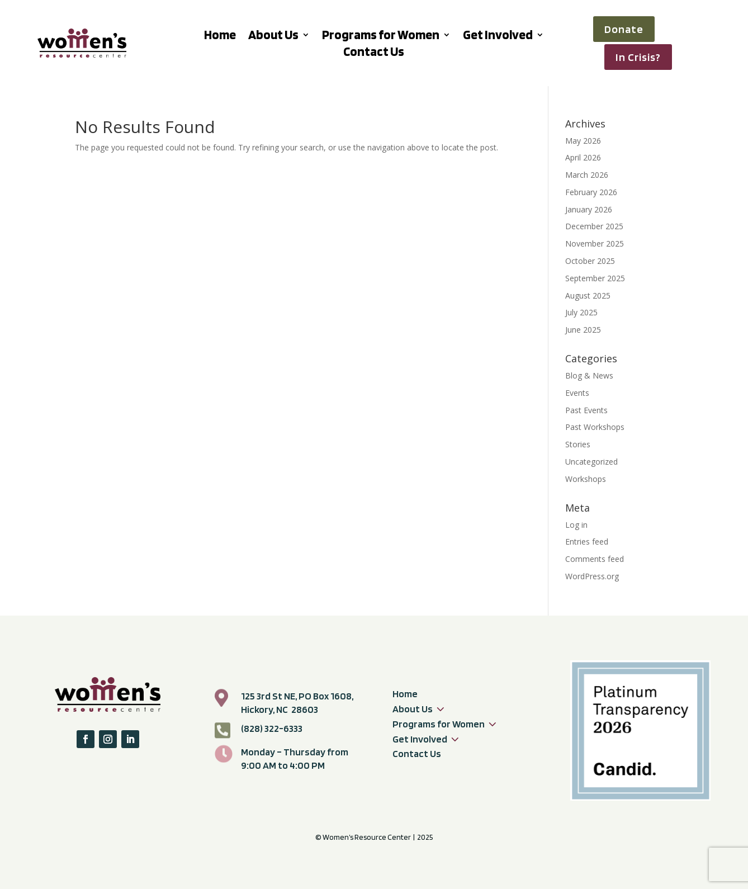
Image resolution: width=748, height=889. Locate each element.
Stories (577, 444)
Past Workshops (594, 427)
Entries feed (586, 541)
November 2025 (594, 243)
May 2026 (583, 140)
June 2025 (583, 329)
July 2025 (581, 312)
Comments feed (594, 559)
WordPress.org (592, 576)
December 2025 (594, 226)
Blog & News (589, 375)
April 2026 (583, 157)
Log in (576, 524)
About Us (273, 36)
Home (220, 36)
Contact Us (373, 53)
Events (577, 392)
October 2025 (590, 261)
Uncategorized (591, 461)
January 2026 (588, 209)
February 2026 (591, 192)
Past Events (586, 410)
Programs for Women (380, 36)
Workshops (585, 479)
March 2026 (586, 174)
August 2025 (587, 295)
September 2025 (595, 278)
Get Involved (498, 36)
